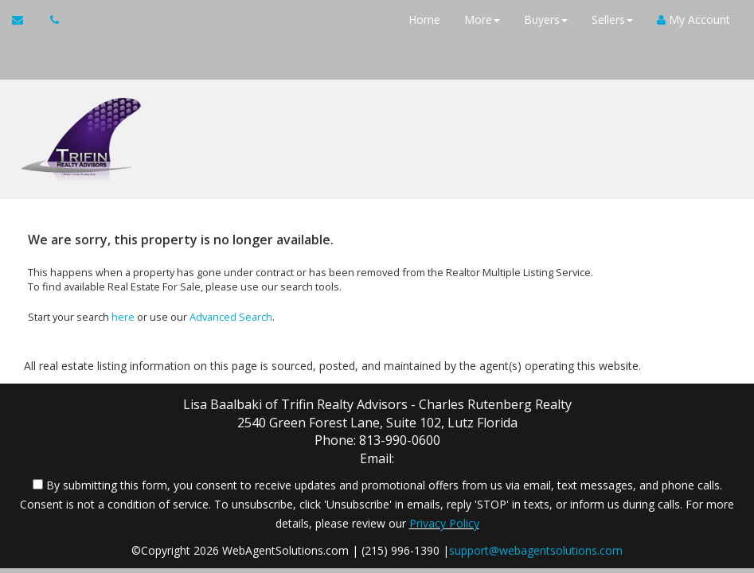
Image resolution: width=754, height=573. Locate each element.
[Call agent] (50, 20)
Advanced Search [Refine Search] (230, 317)
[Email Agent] (25, 20)
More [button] (482, 19)
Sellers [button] (612, 19)
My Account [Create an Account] (693, 19)
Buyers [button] (546, 19)
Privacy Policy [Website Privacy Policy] (444, 523)
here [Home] (123, 317)
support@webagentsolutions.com (536, 550)
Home (424, 19)
